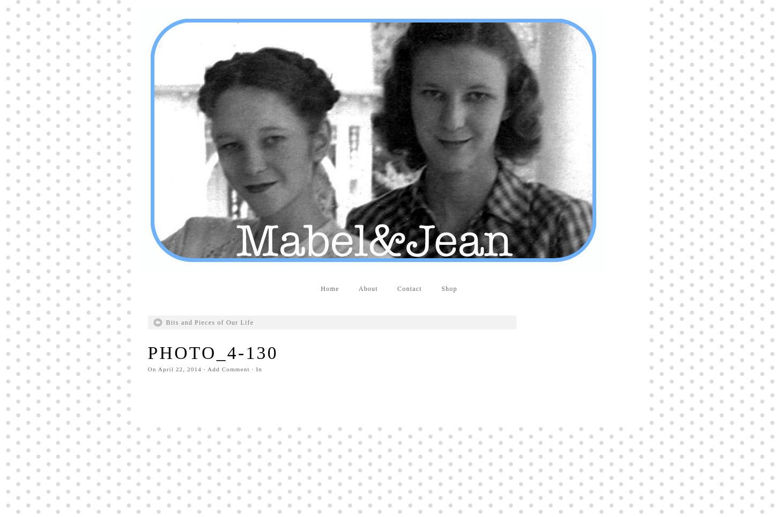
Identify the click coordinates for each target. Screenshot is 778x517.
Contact (409, 289)
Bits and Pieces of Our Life (210, 322)
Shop (449, 289)
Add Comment (229, 369)
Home (330, 289)
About (368, 289)
